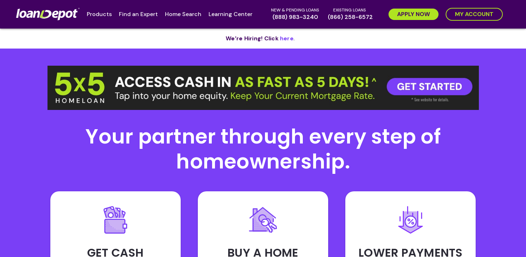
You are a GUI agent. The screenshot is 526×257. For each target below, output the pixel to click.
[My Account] (474, 14)
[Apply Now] (414, 14)
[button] (263, 88)
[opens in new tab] (287, 38)
